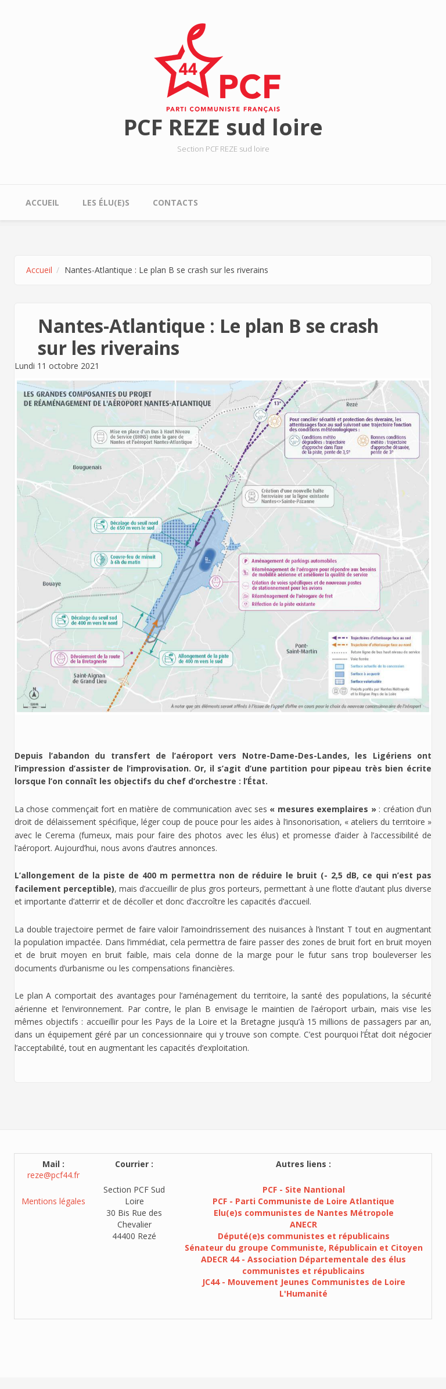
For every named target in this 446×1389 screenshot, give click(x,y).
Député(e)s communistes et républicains (304, 1235)
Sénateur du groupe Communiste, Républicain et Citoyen (304, 1247)
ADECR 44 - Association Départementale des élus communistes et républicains (303, 1265)
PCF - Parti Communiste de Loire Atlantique (303, 1201)
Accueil (42, 202)
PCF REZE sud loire (223, 127)
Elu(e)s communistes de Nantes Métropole (304, 1212)
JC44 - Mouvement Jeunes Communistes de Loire (303, 1281)
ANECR (303, 1224)
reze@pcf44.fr (53, 1174)
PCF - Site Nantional (303, 1189)
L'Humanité (303, 1293)
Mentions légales (53, 1201)
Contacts (175, 202)
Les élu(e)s (106, 202)
